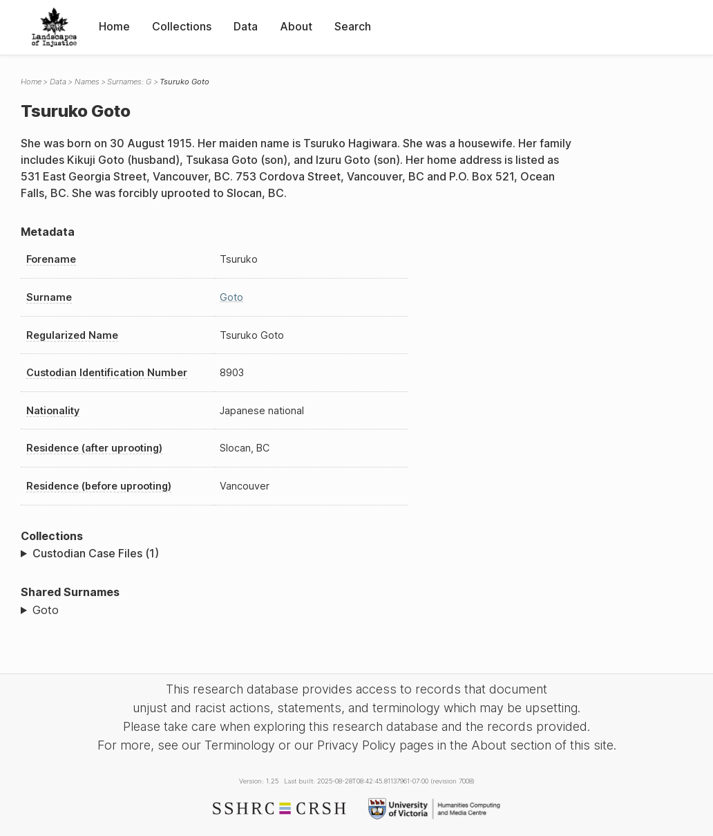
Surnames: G (129, 81)
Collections (181, 26)
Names (87, 81)
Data (246, 26)
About (296, 26)
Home (114, 26)
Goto (231, 297)
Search (352, 26)
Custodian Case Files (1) (95, 553)
